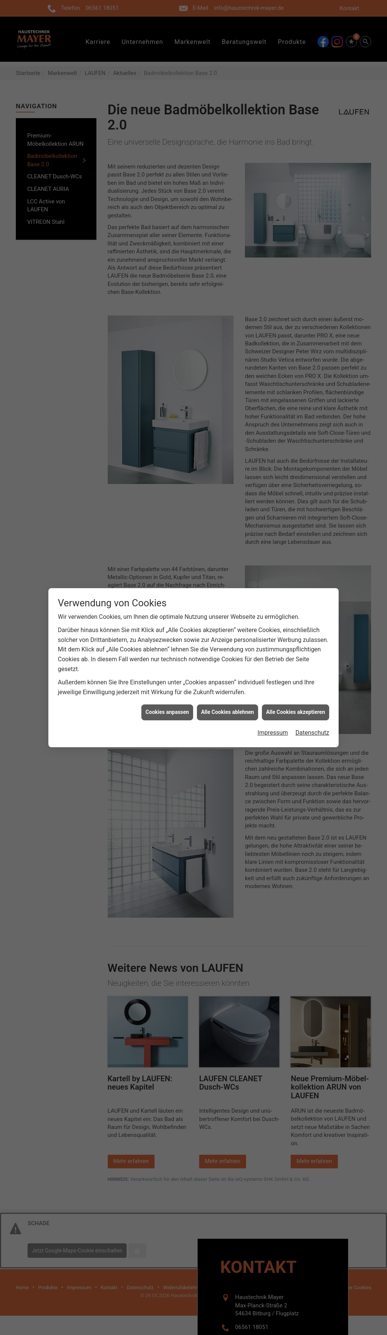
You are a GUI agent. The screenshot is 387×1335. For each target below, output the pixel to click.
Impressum (272, 711)
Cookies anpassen (167, 691)
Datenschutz (312, 711)
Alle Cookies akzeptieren (295, 691)
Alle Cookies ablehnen (227, 691)
